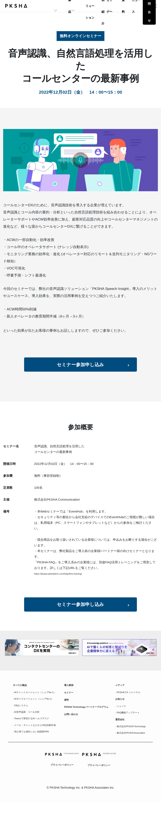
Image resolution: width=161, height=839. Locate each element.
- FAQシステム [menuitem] (22, 732)
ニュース (129, 6)
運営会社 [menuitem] (121, 744)
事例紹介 (78, 6)
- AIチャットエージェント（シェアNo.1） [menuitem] (35, 710)
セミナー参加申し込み (80, 369)
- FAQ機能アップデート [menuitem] (131, 736)
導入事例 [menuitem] (70, 700)
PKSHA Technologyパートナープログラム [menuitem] (88, 728)
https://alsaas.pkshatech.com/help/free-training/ (65, 580)
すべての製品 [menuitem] (22, 700)
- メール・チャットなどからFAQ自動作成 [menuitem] (36, 757)
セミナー (95, 6)
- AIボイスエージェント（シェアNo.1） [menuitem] (34, 722)
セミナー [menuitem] (70, 708)
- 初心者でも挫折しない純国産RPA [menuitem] (36, 766)
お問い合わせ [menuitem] (73, 739)
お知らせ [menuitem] (121, 720)
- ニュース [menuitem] (122, 728)
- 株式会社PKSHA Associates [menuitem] (127, 766)
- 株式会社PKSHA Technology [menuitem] (127, 754)
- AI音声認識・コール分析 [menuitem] (30, 739)
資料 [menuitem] (67, 717)
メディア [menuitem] (121, 700)
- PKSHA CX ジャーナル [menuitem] (129, 710)
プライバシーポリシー (62, 800)
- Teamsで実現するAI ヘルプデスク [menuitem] (36, 747)
